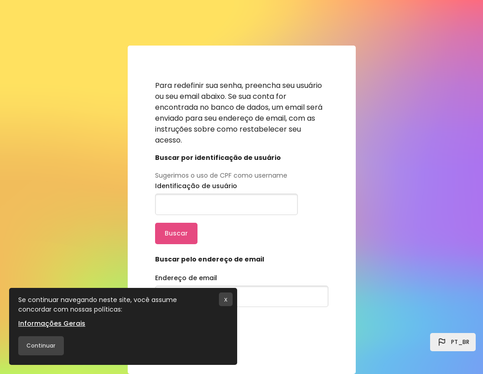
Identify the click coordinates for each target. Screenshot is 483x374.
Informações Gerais (51, 323)
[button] (453, 342)
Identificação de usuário (196, 185)
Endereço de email (186, 277)
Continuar (40, 345)
